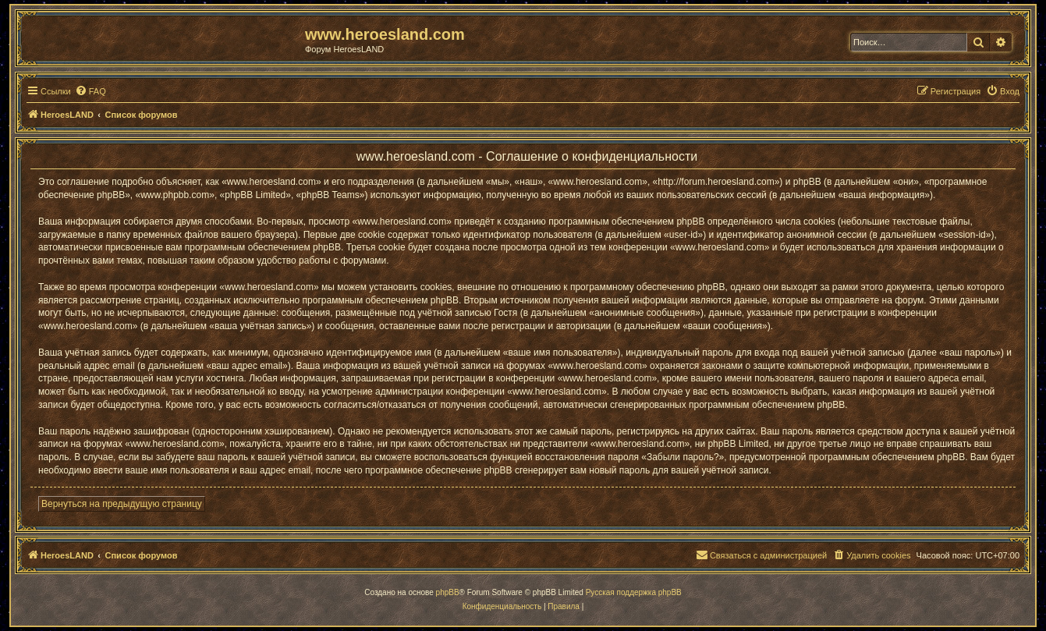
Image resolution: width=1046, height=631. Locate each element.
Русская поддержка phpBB (634, 592)
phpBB (447, 592)
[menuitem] (90, 91)
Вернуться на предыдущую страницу (121, 503)
